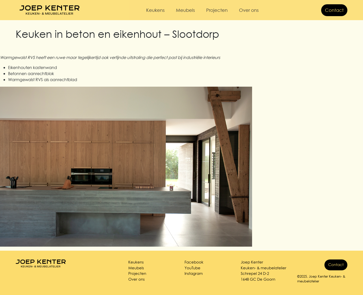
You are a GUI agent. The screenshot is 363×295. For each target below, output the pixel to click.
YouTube (192, 268)
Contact (334, 10)
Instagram (194, 273)
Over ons (249, 10)
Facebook (194, 262)
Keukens (155, 10)
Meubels (185, 10)
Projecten (217, 10)
